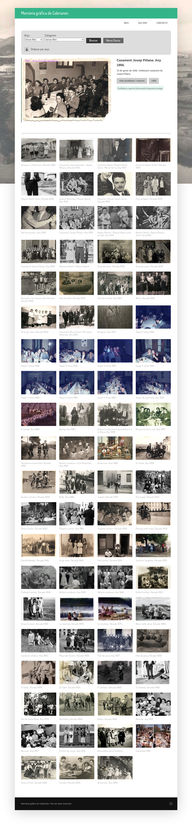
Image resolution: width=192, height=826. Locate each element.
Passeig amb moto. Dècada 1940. (152, 528)
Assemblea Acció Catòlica (110, 751)
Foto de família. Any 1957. (110, 298)
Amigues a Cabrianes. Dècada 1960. (38, 165)
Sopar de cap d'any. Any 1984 (150, 397)
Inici (126, 22)
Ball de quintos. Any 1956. (33, 232)
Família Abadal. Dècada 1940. (35, 560)
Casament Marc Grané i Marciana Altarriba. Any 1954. (75, 333)
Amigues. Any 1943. (107, 332)
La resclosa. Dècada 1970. (71, 623)
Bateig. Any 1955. (67, 429)
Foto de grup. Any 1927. (109, 655)
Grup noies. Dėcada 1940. (71, 560)
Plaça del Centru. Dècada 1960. (74, 655)
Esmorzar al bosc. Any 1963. (35, 655)
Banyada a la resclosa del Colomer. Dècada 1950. (38, 299)
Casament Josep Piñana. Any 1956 (38, 266)
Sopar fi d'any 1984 (145, 332)
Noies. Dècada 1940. (145, 298)
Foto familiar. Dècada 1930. (72, 298)
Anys (27, 35)
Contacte (162, 22)
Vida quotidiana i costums (132, 80)
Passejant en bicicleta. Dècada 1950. (36, 464)
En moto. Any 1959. (145, 463)
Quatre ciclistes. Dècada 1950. (35, 497)
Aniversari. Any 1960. (108, 782)
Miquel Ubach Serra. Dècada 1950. (37, 198)
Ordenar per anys (40, 49)
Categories (50, 35)
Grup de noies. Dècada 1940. (35, 332)
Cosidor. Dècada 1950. (70, 782)
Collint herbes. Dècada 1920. (150, 592)
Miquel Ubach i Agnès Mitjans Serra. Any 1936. (150, 234)
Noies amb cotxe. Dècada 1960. (151, 623)
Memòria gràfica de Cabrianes (44, 13)
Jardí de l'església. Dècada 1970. (151, 560)
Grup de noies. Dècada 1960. (35, 623)
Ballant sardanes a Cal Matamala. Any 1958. (75, 464)
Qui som (142, 22)
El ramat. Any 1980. (30, 429)
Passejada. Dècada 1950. (147, 497)
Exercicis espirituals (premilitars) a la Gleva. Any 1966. (115, 430)
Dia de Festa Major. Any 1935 (35, 719)
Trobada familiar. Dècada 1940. (36, 592)
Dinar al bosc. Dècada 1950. (34, 528)
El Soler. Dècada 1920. (32, 687)
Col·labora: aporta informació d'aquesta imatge (140, 88)
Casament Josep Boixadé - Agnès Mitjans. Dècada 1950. (75, 166)
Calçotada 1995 (143, 751)
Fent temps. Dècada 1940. (110, 560)
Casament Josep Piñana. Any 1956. (76, 232)
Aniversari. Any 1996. (108, 463)
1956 (153, 80)
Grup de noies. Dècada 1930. (111, 266)
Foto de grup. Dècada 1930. (149, 655)
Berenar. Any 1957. (145, 719)
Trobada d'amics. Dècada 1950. (112, 528)
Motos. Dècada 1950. (107, 719)
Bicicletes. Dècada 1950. (71, 719)
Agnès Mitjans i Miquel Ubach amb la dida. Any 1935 (114, 234)
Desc (26, 49)
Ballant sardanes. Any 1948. (72, 592)
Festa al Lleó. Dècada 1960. (34, 782)
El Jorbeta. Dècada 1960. (110, 687)
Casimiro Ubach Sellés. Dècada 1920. (151, 166)
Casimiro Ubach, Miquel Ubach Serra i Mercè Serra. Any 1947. (112, 166)
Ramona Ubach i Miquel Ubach (74, 266)
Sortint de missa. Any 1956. (72, 751)
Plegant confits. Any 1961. (71, 528)
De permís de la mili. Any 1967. (151, 429)
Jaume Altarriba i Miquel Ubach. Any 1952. (75, 200)
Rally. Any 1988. (67, 497)
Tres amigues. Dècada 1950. (149, 198)
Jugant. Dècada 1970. (108, 497)
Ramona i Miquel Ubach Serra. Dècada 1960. (112, 200)
